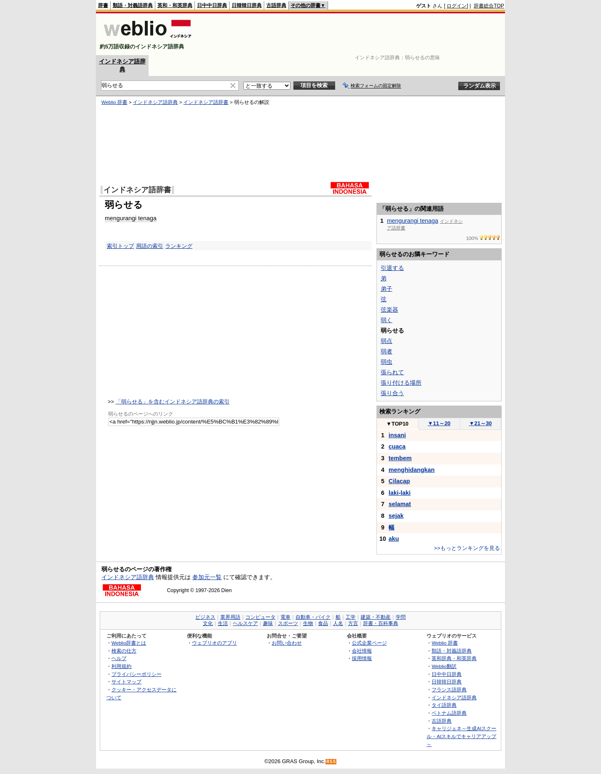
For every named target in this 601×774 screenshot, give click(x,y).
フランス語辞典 (449, 689)
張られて (392, 372)
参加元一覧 (207, 577)
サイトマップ (126, 681)
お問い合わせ (287, 642)
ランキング (178, 246)
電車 (285, 617)
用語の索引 (149, 246)
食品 (323, 623)
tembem (400, 458)
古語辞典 (276, 5)
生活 (223, 623)
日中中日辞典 (212, 5)
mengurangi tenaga (131, 218)
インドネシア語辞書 (205, 102)
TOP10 (397, 424)
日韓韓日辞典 (247, 5)
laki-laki (400, 492)
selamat (400, 504)
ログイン (457, 6)
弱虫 (386, 361)
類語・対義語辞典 (133, 5)
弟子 (386, 288)
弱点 (386, 341)
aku (394, 538)
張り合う (392, 393)
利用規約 (121, 666)
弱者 (386, 351)
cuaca (397, 446)
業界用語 (230, 617)
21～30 (480, 423)
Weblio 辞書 (114, 102)
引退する (392, 268)
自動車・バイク (313, 617)
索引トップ (120, 246)
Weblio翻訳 (444, 666)
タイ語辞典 (444, 705)
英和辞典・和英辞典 (454, 658)
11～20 (439, 423)
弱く (386, 320)
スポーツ (288, 623)
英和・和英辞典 (174, 5)
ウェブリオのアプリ (214, 642)
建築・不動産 (376, 617)
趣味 (268, 623)
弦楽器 (389, 309)
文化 (208, 623)
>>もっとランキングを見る (467, 548)
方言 (353, 623)
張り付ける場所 (401, 382)
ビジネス (205, 617)
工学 (351, 617)
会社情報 (362, 650)
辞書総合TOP (489, 6)
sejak (396, 515)
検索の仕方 (123, 650)
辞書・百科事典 (380, 623)
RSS (331, 761)
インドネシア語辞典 (155, 102)
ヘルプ (118, 658)
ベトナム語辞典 (449, 713)
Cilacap (399, 481)
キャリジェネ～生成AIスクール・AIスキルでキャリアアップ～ (461, 736)
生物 (308, 623)
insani (397, 435)
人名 (338, 623)
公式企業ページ (369, 642)
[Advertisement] (352, 34)
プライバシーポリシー (136, 674)
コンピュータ (260, 617)
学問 (401, 617)
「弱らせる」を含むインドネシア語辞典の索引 (173, 401)
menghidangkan (411, 469)
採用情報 (362, 658)
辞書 (103, 5)
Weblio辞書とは (128, 642)
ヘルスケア (245, 623)
